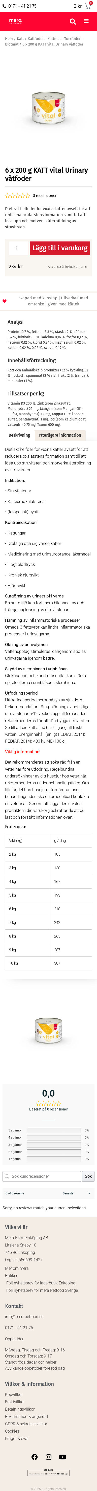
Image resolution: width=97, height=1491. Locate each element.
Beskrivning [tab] (19, 435)
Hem (9, 38)
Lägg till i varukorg (59, 248)
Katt (20, 38)
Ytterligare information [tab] (60, 435)
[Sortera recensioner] (76, 1193)
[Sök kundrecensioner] (42, 1176)
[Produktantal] (18, 248)
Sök (88, 1176)
